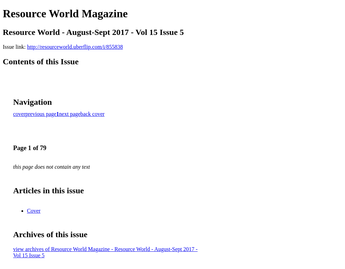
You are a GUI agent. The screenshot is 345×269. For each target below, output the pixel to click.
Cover (33, 211)
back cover (93, 114)
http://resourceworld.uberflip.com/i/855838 (75, 47)
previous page (41, 114)
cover (19, 114)
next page (70, 114)
